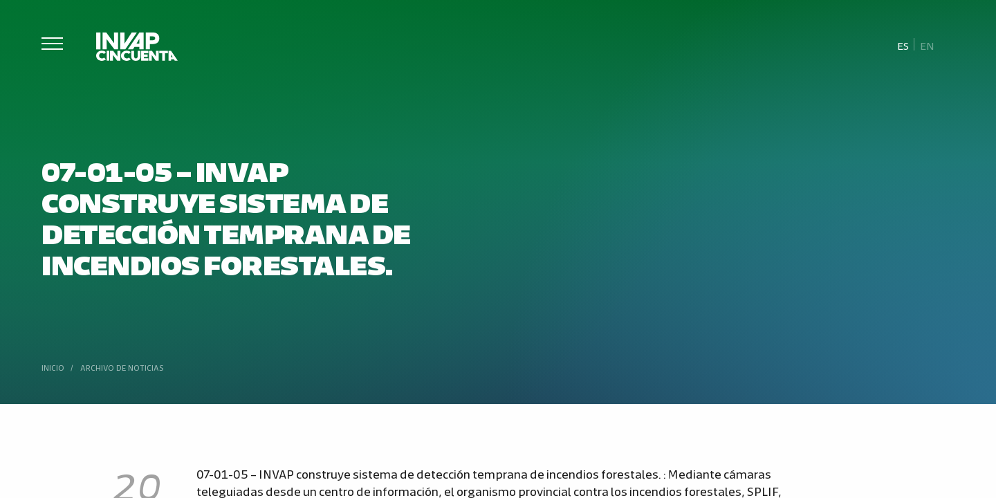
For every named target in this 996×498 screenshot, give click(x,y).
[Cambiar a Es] (903, 44)
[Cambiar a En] (926, 44)
